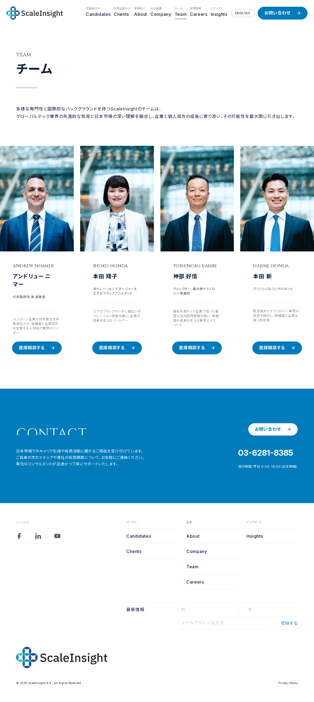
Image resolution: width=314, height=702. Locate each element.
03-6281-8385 (265, 453)
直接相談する (32, 347)
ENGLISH (242, 13)
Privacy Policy (288, 683)
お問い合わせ (277, 13)
